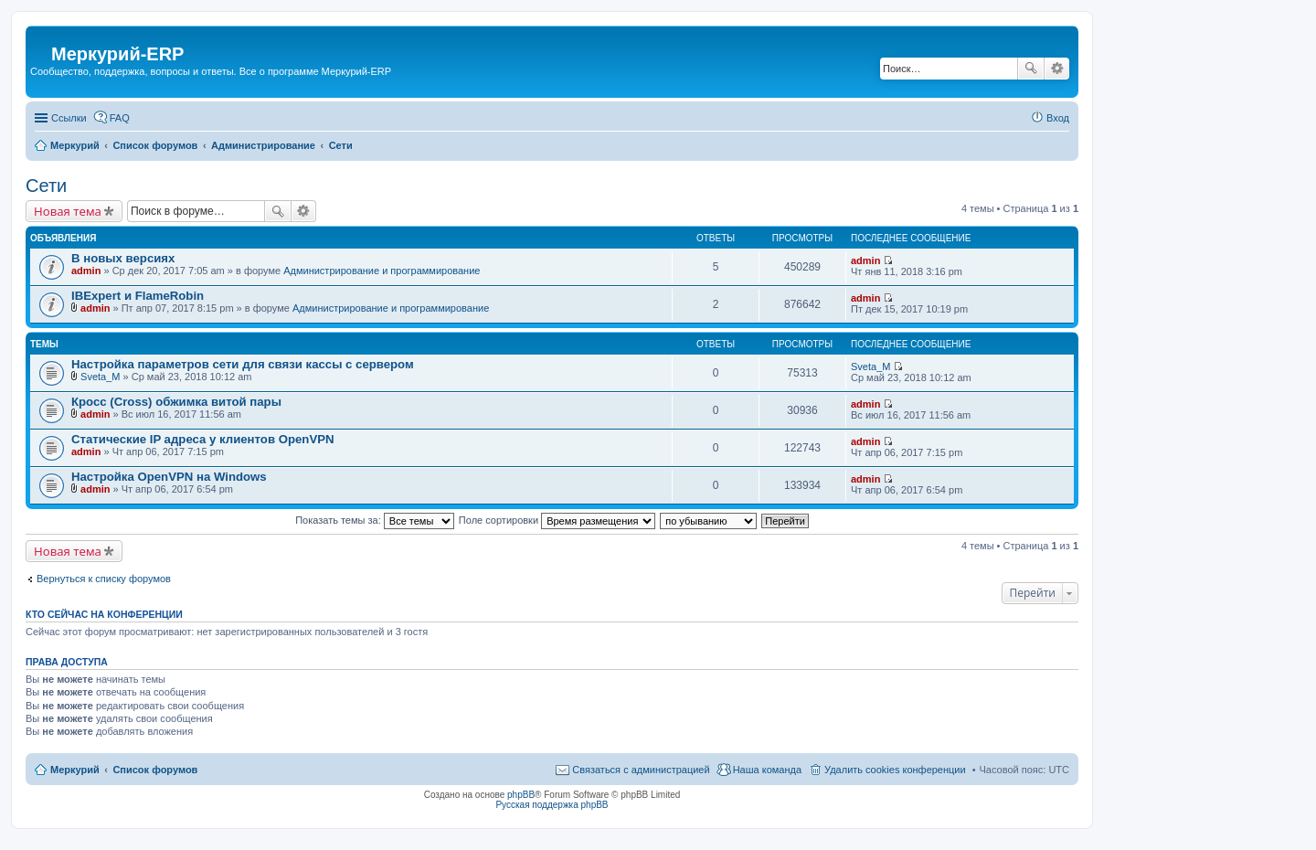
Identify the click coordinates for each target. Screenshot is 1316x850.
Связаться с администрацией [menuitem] (640, 769)
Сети (46, 185)
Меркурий (75, 769)
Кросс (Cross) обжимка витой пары (176, 402)
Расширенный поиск (1057, 69)
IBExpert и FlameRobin (137, 296)
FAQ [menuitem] (120, 117)
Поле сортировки (557, 520)
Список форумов (154, 769)
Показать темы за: (374, 520)
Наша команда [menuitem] (767, 769)
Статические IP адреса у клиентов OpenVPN (202, 439)
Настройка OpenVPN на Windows (169, 476)
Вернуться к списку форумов (104, 578)
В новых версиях (123, 258)
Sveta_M (100, 376)
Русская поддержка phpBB (551, 805)
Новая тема (67, 211)
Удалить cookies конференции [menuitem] (895, 769)
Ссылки (69, 117)
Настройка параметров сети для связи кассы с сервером (242, 364)
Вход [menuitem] (1057, 117)
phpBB (521, 795)
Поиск (1031, 69)
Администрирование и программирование (381, 270)
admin (86, 270)
